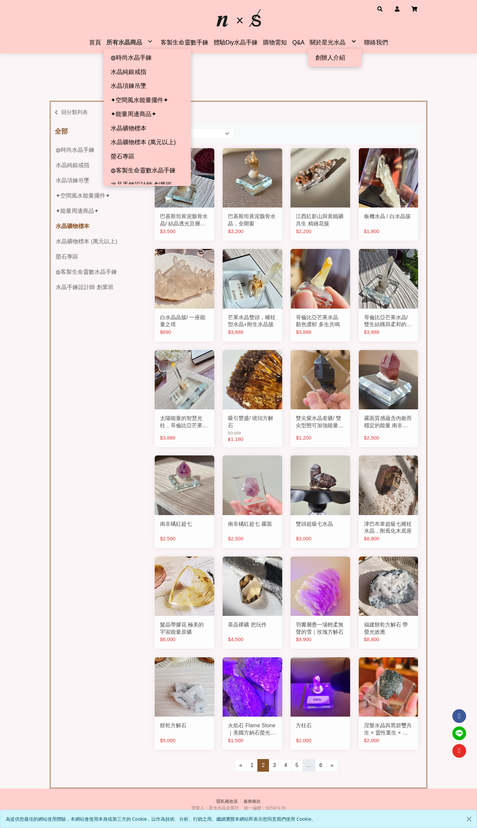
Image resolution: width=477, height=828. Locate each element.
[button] (380, 8)
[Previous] (240, 765)
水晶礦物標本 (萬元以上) (86, 241)
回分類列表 (74, 112)
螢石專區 (67, 257)
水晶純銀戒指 (72, 165)
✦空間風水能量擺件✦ (83, 196)
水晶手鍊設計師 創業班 (85, 287)
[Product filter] (201, 133)
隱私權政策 (227, 801)
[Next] (332, 765)
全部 (61, 131)
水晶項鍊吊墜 (72, 180)
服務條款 (252, 801)
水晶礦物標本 (72, 226)
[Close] (469, 819)
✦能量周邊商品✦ (77, 211)
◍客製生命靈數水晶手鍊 (86, 272)
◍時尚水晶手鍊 (75, 150)
